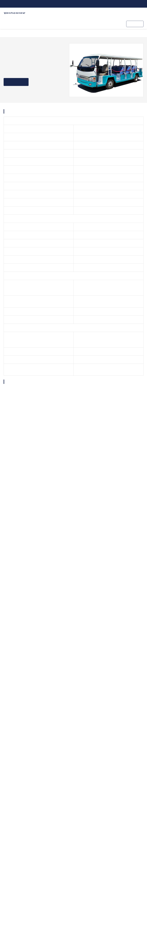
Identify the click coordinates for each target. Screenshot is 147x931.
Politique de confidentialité (130, 916)
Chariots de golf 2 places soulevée (71, 706)
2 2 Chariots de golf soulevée (27, 704)
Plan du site (105, 916)
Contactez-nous (110, 23)
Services (61, 23)
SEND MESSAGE (87, 623)
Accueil (10, 33)
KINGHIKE (75, 23)
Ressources (91, 23)
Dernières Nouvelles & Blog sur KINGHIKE (55, 728)
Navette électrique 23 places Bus (105, 33)
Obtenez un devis (16, 81)
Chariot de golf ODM (41, 23)
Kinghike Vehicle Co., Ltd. (110, 909)
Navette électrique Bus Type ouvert (69, 33)
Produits (21, 23)
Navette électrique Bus (38, 33)
